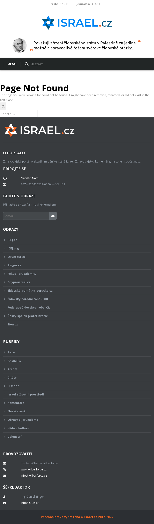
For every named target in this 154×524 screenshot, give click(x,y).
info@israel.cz (30, 503)
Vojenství (74, 437)
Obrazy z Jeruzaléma (74, 420)
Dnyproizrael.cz (74, 282)
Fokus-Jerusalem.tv (74, 274)
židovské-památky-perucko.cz (74, 290)
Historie (74, 386)
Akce (74, 352)
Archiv (74, 369)
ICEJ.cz (74, 240)
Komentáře (74, 403)
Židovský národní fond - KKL (74, 299)
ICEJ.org (74, 248)
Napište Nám (29, 178)
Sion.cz (74, 324)
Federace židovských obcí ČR (74, 307)
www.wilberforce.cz (33, 469)
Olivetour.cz (74, 257)
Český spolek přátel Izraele (74, 316)
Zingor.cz (74, 265)
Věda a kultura (74, 428)
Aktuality (74, 361)
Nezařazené (74, 411)
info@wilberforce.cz (34, 475)
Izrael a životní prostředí (74, 394)
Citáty (74, 377)
